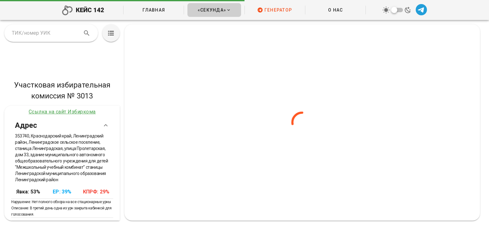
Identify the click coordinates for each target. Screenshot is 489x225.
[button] (214, 10)
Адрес (62, 125)
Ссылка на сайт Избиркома (62, 112)
